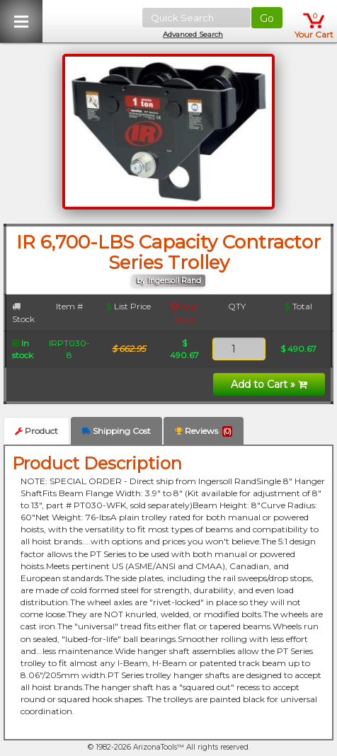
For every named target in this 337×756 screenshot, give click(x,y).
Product (36, 430)
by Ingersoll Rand (169, 280)
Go (267, 18)
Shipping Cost (116, 430)
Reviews (203, 431)
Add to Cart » (269, 384)
